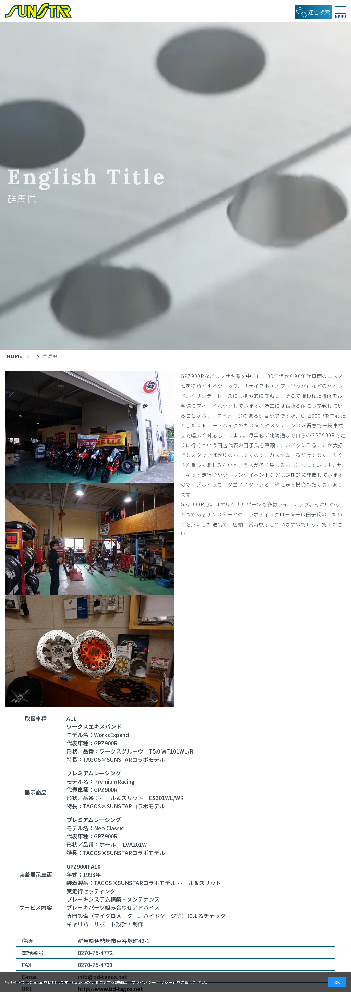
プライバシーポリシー (151, 982)
